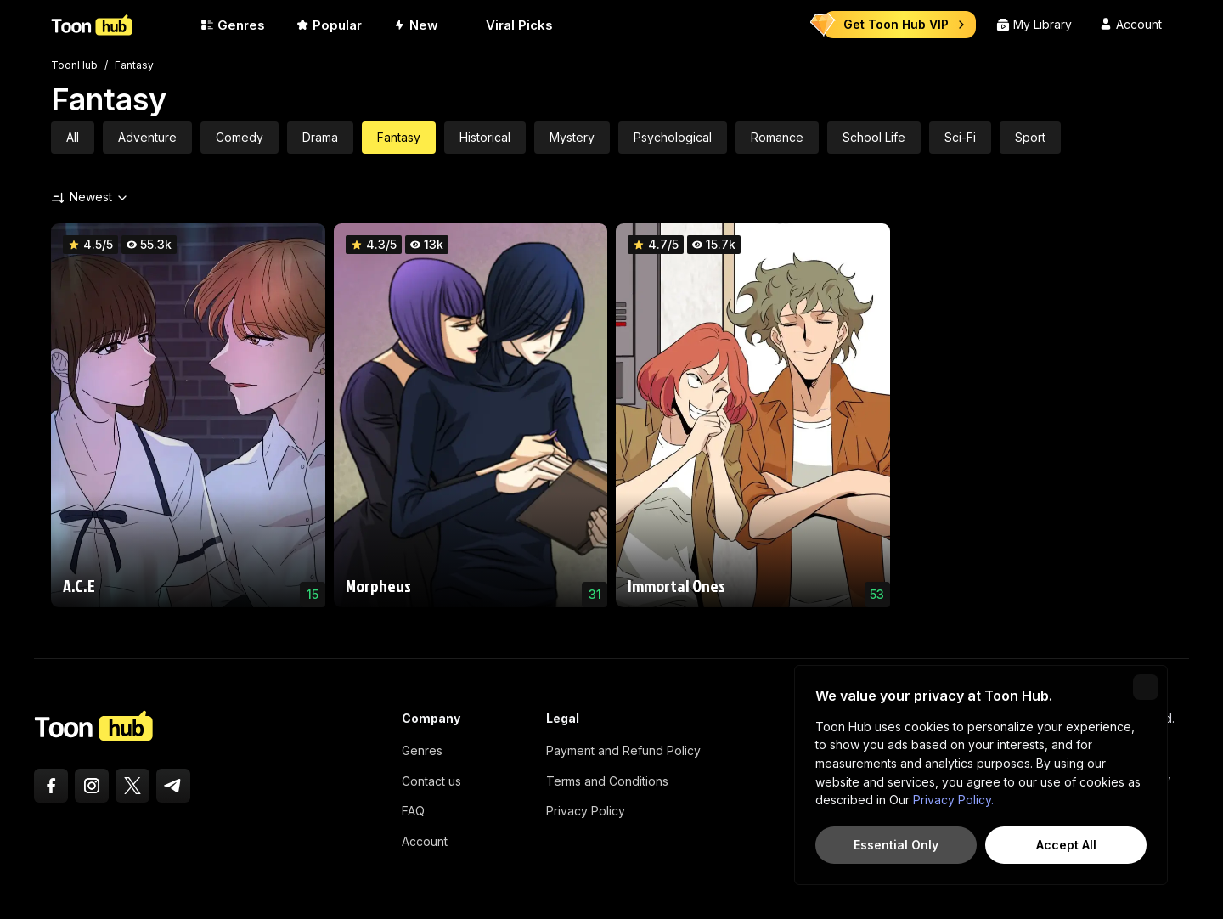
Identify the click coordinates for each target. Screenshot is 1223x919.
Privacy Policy (585, 810)
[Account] (1130, 24)
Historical (484, 137)
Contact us (431, 781)
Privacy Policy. (953, 799)
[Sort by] (58, 197)
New (415, 25)
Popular (329, 25)
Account (425, 841)
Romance (777, 137)
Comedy (239, 137)
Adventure (147, 137)
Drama (320, 137)
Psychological (673, 137)
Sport (1030, 137)
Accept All (1066, 844)
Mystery (572, 137)
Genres (232, 25)
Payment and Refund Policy (623, 750)
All (72, 137)
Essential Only (896, 844)
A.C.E (79, 585)
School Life (874, 137)
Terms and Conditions (607, 781)
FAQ (413, 810)
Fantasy (134, 65)
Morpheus (378, 585)
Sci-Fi (960, 137)
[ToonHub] (119, 25)
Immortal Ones (676, 585)
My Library (1034, 24)
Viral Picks (511, 25)
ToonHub (74, 65)
